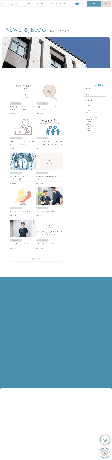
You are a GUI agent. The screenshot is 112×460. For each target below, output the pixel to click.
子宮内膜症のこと (90, 119)
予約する (94, 3)
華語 (87, 112)
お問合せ (106, 3)
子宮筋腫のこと (90, 122)
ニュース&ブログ (61, 4)
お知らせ (89, 100)
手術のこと (88, 131)
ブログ (88, 106)
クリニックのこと (90, 115)
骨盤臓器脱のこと (90, 124)
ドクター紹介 (50, 4)
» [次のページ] (39, 259)
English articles (89, 110)
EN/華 (81, 3)
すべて (88, 94)
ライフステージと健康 (91, 117)
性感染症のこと (90, 126)
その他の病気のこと (91, 128)
